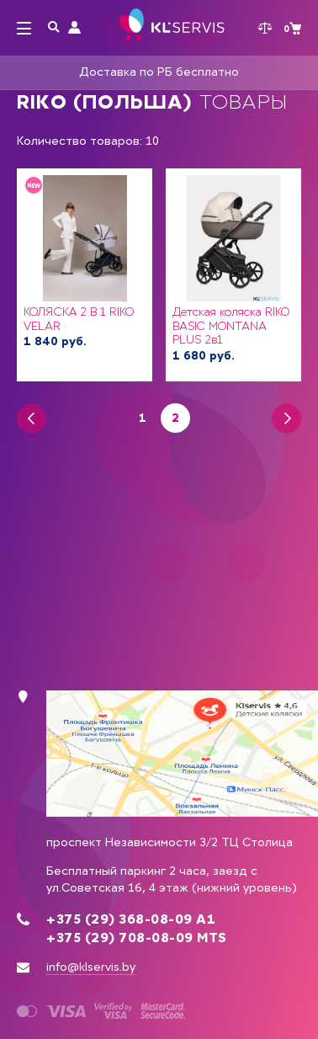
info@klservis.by (90, 967)
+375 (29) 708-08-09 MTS (136, 938)
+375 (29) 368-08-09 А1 (130, 919)
